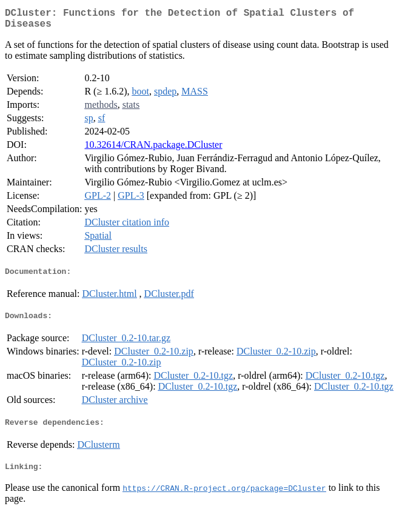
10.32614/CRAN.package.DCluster (153, 149)
